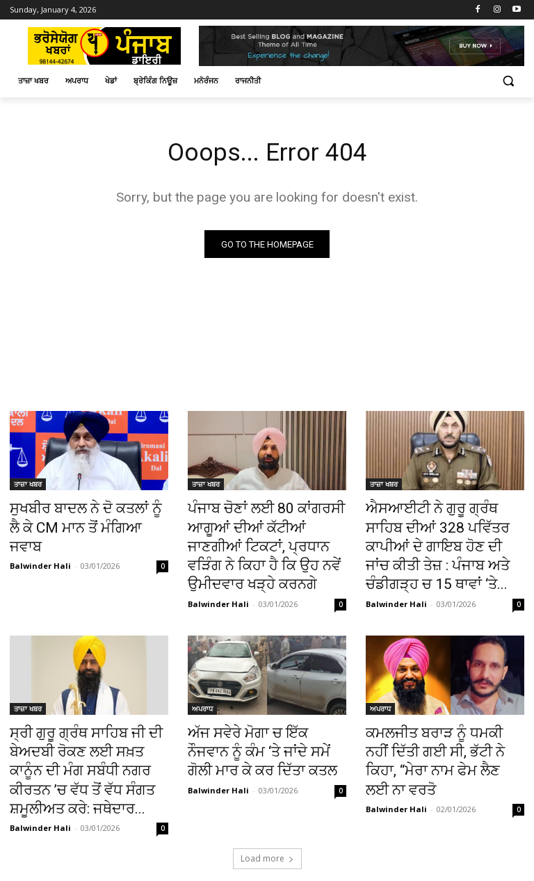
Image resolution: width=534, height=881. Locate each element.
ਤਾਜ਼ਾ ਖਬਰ (28, 487)
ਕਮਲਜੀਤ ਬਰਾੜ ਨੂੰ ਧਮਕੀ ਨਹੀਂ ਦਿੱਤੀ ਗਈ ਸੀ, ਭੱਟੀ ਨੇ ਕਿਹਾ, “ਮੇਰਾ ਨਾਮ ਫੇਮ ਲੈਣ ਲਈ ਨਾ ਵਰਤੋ (445, 731)
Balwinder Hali (40, 542)
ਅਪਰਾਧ (202, 693)
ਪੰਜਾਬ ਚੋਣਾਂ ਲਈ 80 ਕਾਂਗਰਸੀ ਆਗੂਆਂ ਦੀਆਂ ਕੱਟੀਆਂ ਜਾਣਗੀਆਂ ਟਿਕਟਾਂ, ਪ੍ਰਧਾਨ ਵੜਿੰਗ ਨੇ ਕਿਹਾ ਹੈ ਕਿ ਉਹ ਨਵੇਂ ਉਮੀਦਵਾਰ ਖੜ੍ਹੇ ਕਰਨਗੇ (266, 533)
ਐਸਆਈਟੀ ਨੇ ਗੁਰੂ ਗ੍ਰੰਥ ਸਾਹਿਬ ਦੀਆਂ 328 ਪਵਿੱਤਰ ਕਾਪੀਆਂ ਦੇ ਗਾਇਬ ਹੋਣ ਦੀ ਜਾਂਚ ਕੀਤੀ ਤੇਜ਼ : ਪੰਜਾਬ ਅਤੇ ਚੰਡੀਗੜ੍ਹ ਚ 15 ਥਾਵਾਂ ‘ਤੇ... (438, 540)
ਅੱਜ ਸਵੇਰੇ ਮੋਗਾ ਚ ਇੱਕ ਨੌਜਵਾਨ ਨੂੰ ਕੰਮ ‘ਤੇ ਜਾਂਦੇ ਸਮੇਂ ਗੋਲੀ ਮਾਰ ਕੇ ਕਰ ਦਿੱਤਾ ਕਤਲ (260, 731)
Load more (267, 810)
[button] (508, 81)
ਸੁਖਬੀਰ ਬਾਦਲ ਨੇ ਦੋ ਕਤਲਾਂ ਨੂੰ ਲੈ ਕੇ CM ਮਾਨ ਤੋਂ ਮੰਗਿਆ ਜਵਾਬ (83, 517)
